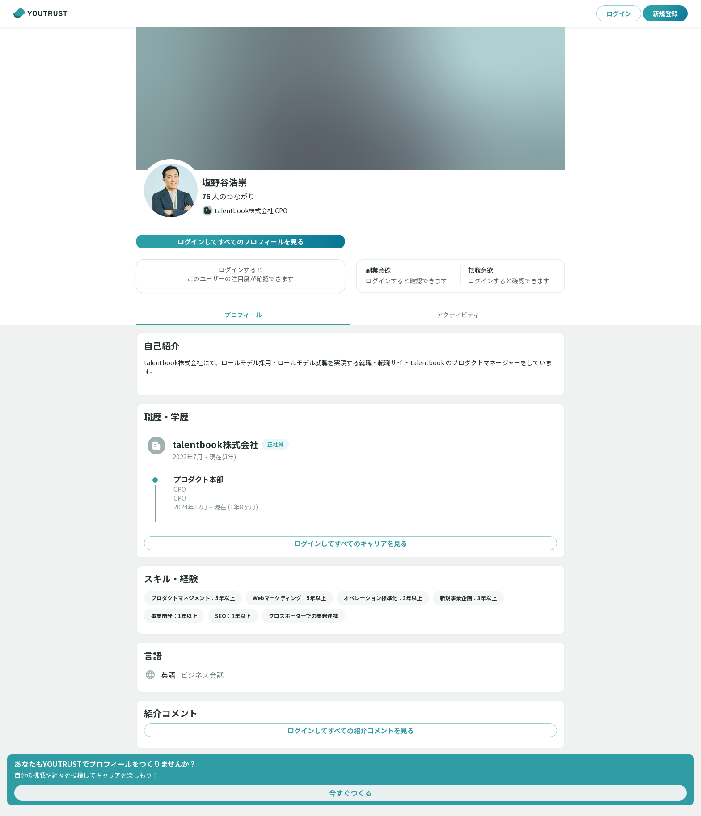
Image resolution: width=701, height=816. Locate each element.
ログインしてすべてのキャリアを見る (350, 543)
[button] (228, 196)
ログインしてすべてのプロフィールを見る (240, 241)
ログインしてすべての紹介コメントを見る (350, 730)
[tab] (243, 314)
